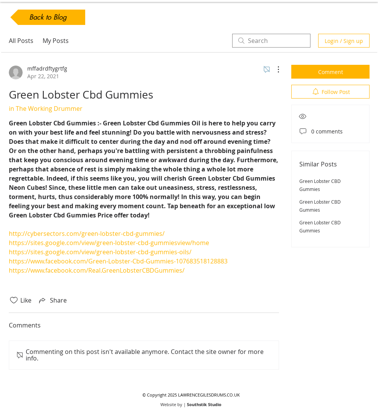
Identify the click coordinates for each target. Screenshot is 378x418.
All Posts (21, 40)
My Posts (56, 40)
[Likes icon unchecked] (14, 300)
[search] (271, 41)
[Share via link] (52, 300)
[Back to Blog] (47, 17)
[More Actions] (274, 69)
